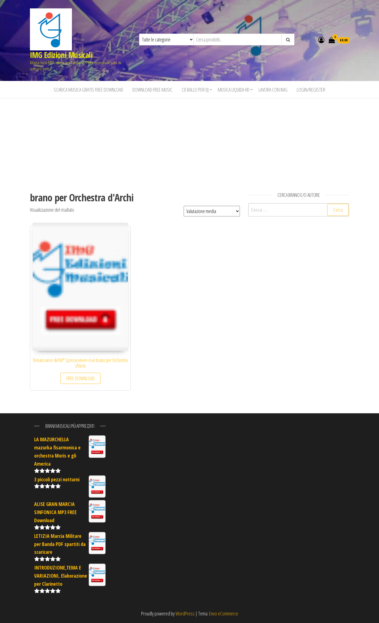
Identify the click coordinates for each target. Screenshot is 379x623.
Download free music (152, 89)
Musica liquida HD (233, 89)
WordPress (185, 613)
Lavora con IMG (273, 89)
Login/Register (311, 89)
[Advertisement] (189, 140)
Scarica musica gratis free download (88, 89)
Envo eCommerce (223, 613)
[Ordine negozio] (212, 211)
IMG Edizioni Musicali (61, 55)
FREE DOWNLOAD (80, 378)
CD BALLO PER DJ (195, 89)
